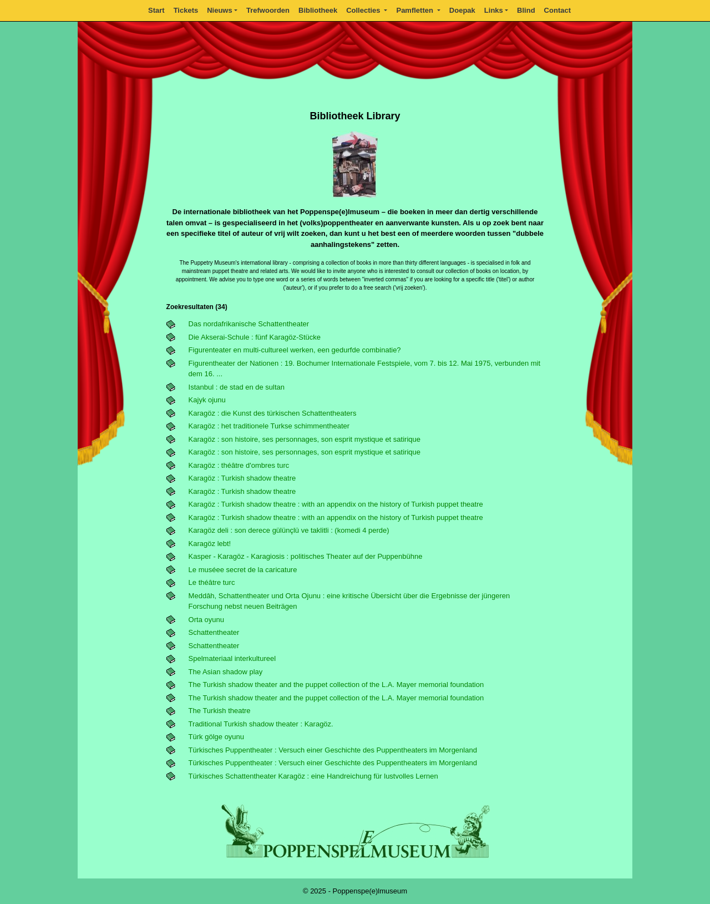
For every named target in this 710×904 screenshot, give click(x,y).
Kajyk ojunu (207, 400)
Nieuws (219, 10)
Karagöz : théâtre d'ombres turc (239, 465)
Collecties (364, 10)
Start (156, 10)
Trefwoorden (268, 10)
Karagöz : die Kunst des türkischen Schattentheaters (273, 413)
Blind (526, 10)
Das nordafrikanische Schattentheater (249, 324)
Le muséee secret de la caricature (243, 569)
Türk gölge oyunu (216, 737)
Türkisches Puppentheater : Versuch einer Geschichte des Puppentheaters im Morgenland (333, 750)
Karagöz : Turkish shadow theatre (242, 478)
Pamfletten (415, 10)
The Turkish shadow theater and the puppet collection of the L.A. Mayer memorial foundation (336, 684)
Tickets (186, 10)
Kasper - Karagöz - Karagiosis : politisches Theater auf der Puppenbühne (306, 556)
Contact (557, 10)
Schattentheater (214, 632)
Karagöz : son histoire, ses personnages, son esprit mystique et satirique (304, 439)
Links (493, 10)
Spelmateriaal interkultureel (232, 658)
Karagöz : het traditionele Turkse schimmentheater (269, 426)
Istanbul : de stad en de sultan (237, 387)
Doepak (462, 10)
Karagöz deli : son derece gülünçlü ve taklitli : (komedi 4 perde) (289, 530)
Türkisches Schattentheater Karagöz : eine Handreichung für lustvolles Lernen (313, 776)
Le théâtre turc (212, 582)
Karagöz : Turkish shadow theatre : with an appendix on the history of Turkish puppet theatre (336, 504)
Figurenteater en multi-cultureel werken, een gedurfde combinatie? (295, 350)
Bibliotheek (317, 10)
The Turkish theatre (220, 710)
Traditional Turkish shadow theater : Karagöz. (261, 724)
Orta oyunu (206, 619)
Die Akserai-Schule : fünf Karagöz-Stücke (255, 337)
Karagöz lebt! (210, 543)
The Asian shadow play (226, 672)
